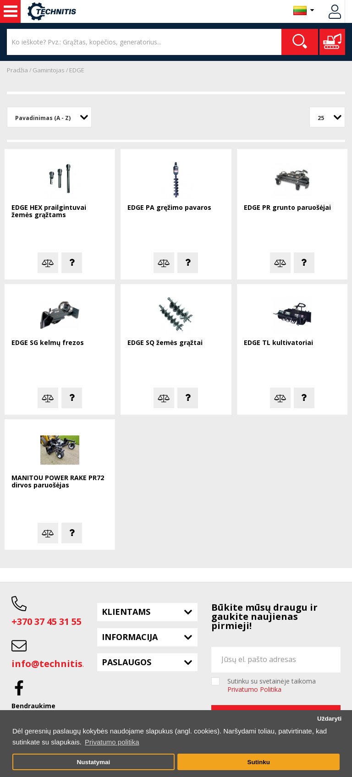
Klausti (71, 262)
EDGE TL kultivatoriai (278, 343)
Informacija (130, 636)
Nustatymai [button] (93, 762)
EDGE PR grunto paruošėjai (287, 208)
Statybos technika (10, 11)
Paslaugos (126, 662)
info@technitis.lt (52, 663)
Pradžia (17, 70)
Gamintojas (49, 70)
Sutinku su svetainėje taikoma (271, 685)
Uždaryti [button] (329, 718)
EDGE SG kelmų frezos (47, 343)
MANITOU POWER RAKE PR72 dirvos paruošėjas (57, 481)
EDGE (76, 70)
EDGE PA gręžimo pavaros (169, 208)
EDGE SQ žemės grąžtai (165, 343)
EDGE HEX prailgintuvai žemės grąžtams (48, 211)
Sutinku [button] (258, 762)
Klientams (126, 611)
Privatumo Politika (254, 689)
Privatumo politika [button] (112, 742)
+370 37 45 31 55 (46, 621)
